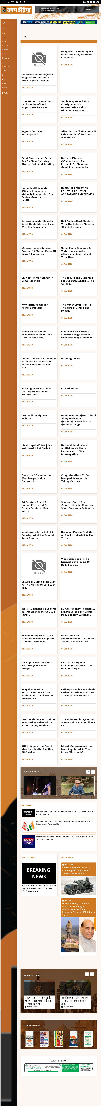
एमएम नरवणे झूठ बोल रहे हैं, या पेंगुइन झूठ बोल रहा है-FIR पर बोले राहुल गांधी (38, 1001)
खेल (4, 71)
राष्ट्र (3, 62)
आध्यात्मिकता (6, 67)
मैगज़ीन (5, 93)
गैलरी (5, 88)
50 (41, 1007)
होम (3, 29)
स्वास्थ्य (4, 54)
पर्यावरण (5, 50)
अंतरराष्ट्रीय (5, 58)
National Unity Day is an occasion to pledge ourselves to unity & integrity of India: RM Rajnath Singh (78, 909)
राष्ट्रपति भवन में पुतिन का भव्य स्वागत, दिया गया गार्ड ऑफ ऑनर (74, 1001)
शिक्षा (4, 41)
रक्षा (3, 33)
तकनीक (4, 79)
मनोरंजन (5, 46)
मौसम (4, 83)
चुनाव (4, 37)
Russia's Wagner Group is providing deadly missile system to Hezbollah (76, 870)
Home (24, 36)
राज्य (4, 75)
